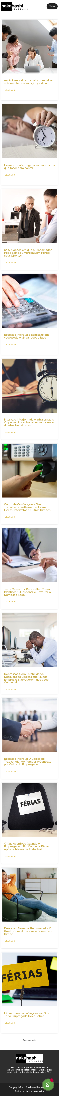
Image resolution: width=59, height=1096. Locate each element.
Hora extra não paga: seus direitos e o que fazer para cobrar (29, 166)
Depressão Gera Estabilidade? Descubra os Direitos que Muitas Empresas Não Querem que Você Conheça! (26, 678)
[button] (29, 1040)
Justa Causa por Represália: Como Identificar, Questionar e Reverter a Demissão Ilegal (27, 591)
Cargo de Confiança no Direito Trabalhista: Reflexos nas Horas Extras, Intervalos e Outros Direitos (27, 507)
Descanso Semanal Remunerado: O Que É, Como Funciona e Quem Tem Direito (28, 931)
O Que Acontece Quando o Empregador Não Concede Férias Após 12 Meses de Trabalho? (26, 846)
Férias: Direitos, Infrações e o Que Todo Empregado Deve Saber (26, 1014)
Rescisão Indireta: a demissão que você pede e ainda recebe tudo (27, 336)
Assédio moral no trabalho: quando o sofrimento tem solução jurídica (28, 82)
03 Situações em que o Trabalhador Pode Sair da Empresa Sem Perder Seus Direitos (28, 252)
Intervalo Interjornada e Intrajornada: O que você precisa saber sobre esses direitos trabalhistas (29, 422)
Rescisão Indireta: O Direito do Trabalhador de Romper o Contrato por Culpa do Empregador (27, 761)
